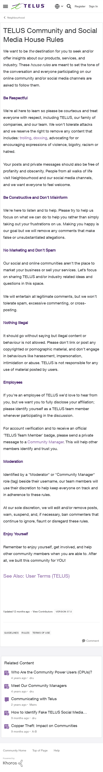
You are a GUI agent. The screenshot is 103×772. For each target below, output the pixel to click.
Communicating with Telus (34, 698)
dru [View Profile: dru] (32, 678)
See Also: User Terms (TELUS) (36, 576)
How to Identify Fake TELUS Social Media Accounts (47, 712)
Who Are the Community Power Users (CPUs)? (51, 672)
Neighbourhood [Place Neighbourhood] (14, 17)
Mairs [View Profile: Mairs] (33, 704)
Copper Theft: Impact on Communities (44, 725)
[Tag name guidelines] (11, 633)
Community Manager (45, 442)
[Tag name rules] (26, 633)
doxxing (40, 138)
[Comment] (90, 641)
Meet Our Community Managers (39, 685)
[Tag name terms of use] (41, 633)
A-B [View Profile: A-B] (34, 731)
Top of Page (40, 750)
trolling (25, 138)
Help (57, 750)
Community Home (14, 750)
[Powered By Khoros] (51, 762)
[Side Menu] (5, 6)
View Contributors (43, 611)
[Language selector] (59, 6)
